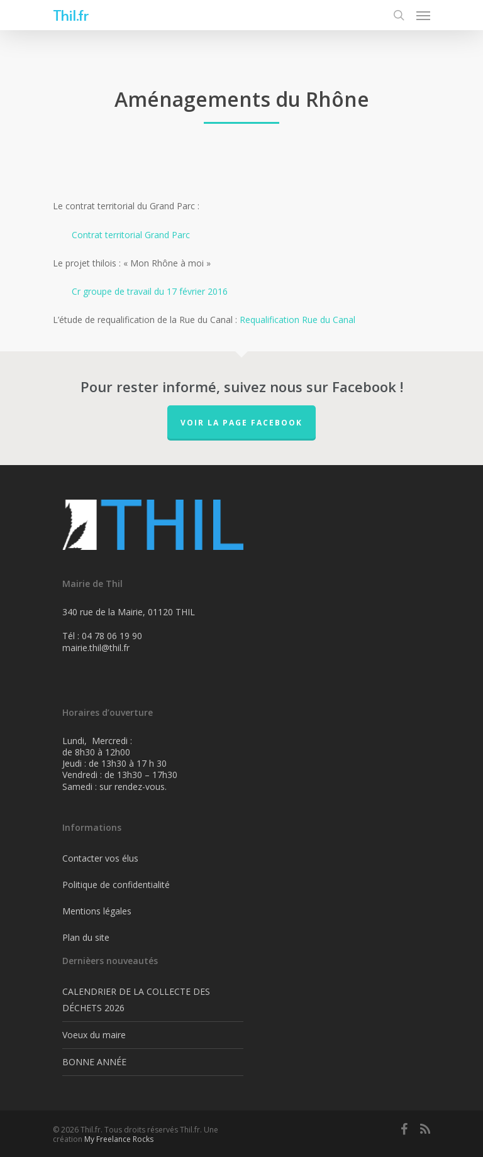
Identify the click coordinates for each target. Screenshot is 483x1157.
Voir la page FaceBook (241, 422)
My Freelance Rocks (118, 1139)
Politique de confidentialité (116, 885)
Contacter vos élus (100, 858)
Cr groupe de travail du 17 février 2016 (150, 291)
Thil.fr (70, 15)
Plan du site (85, 937)
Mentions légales (96, 911)
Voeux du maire (94, 1035)
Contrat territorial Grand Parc (131, 235)
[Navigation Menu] (423, 15)
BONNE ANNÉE (94, 1062)
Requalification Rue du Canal (297, 320)
